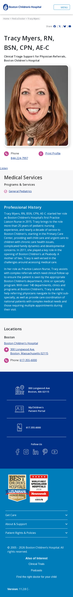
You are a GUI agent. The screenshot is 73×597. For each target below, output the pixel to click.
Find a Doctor (18, 18)
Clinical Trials (36, 564)
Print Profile (53, 153)
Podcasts (36, 570)
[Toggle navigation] (62, 7)
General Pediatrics (20, 191)
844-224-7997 (19, 158)
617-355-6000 (28, 360)
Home (6, 18)
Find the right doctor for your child (36, 576)
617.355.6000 (33, 427)
